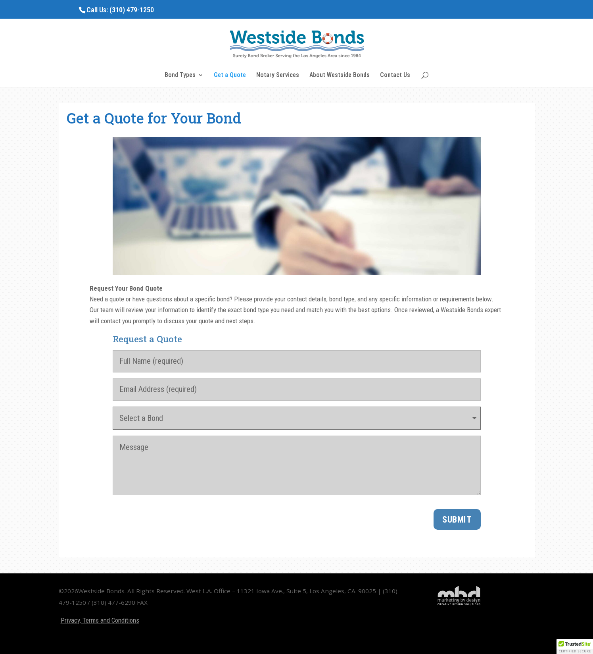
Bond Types (180, 75)
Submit (457, 519)
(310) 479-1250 (131, 10)
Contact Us (395, 75)
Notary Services (277, 75)
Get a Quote (230, 75)
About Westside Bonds (339, 75)
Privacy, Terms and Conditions (100, 620)
